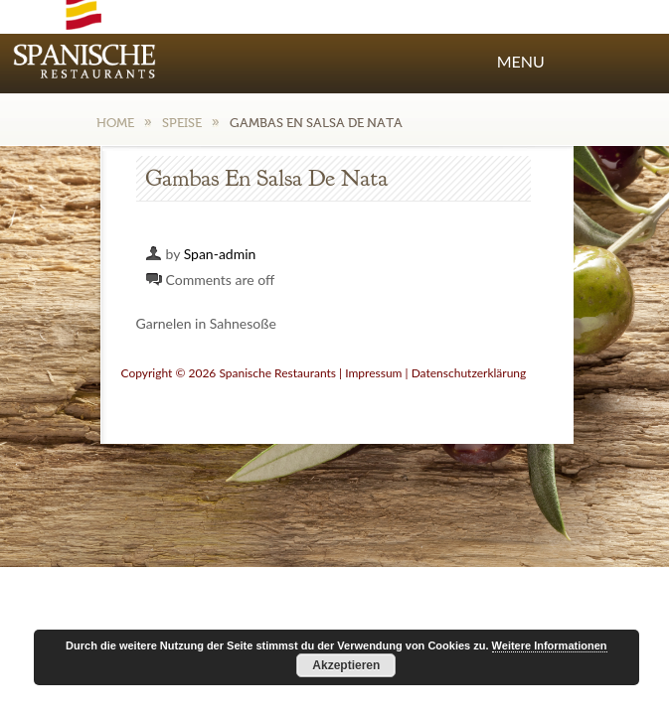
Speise (182, 122)
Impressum (373, 372)
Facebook (552, 19)
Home (115, 122)
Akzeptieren (346, 665)
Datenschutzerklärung (469, 372)
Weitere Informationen (549, 645)
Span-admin (220, 253)
